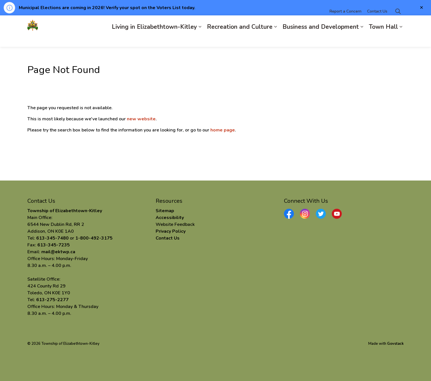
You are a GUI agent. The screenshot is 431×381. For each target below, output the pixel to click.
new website (141, 119)
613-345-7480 (52, 238)
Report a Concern (345, 23)
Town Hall (383, 39)
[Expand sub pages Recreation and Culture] (275, 39)
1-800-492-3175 (94, 238)
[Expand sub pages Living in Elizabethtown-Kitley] (200, 39)
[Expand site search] (398, 23)
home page (222, 130)
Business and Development (320, 39)
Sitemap (165, 211)
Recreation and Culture (240, 39)
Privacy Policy (171, 231)
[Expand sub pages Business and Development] (362, 39)
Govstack (395, 343)
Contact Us (377, 23)
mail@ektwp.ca (58, 252)
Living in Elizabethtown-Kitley (154, 39)
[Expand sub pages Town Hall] (401, 39)
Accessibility (170, 217)
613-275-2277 (52, 300)
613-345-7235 (53, 245)
